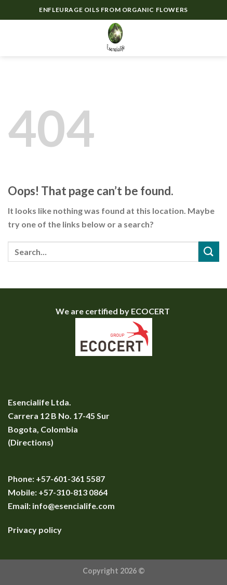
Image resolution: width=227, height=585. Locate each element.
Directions (30, 442)
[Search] (193, 38)
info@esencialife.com (73, 506)
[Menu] (14, 37)
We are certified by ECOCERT (113, 311)
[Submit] (208, 251)
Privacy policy (35, 530)
